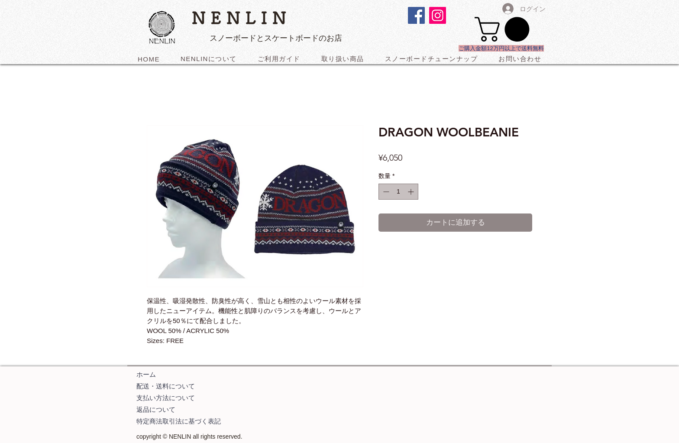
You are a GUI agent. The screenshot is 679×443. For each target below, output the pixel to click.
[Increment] (411, 191)
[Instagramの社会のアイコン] (437, 15)
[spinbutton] (398, 191)
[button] (505, 29)
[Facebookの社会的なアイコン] (416, 15)
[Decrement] (385, 191)
